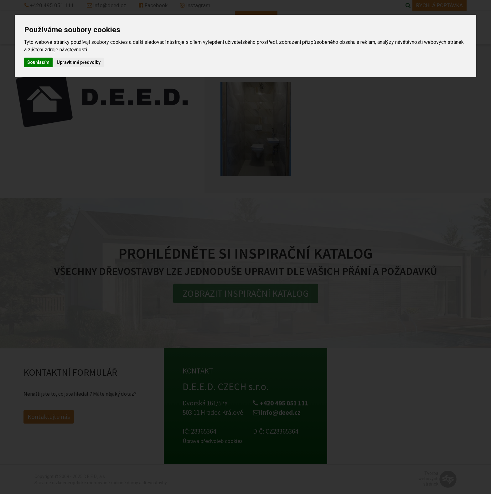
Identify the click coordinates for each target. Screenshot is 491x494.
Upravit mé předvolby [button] (79, 62)
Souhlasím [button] (38, 62)
